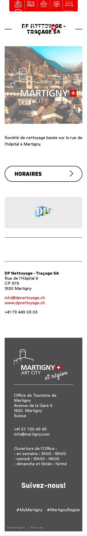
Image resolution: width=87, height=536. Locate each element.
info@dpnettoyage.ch (25, 298)
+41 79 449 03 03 (21, 312)
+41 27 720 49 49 (30, 429)
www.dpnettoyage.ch (25, 303)
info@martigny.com (32, 434)
